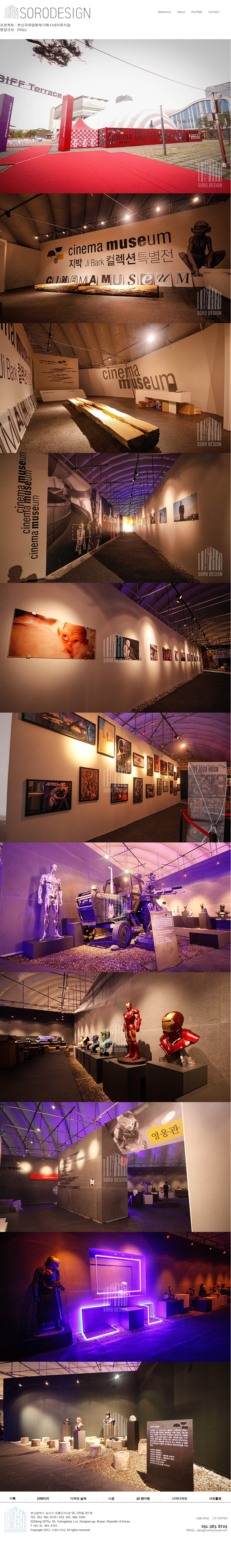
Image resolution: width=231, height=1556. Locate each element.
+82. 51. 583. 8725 (45, 1525)
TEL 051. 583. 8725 (43, 1517)
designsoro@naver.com (212, 1530)
